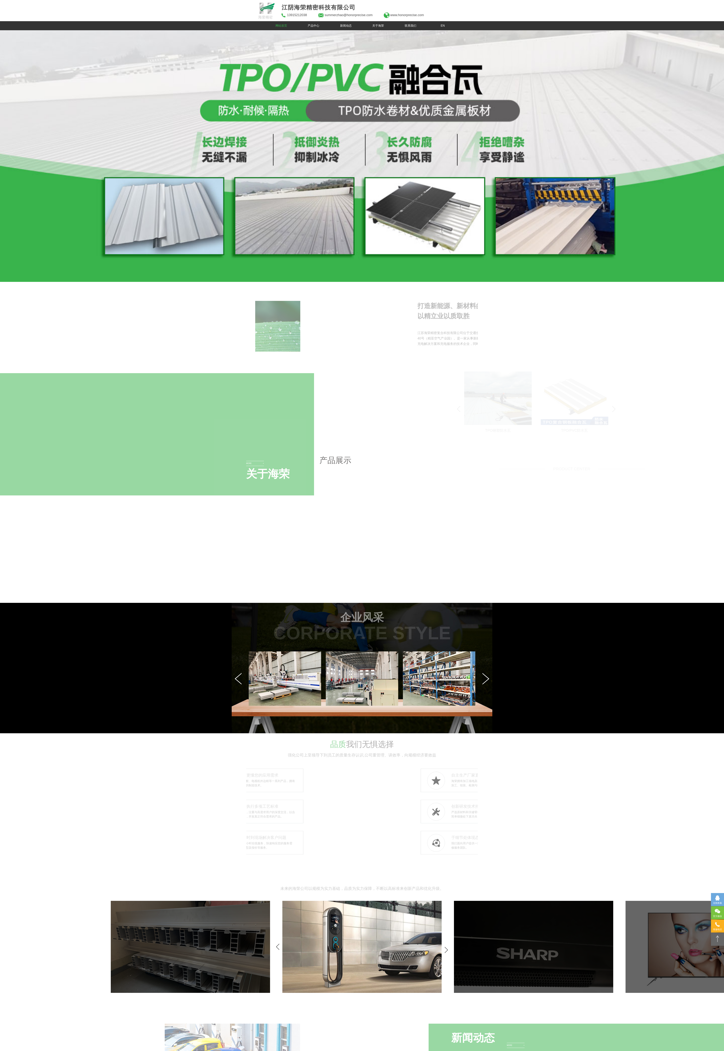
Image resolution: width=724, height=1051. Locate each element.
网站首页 (281, 25)
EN (443, 25)
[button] (12, 156)
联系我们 (410, 25)
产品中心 (313, 25)
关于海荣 (378, 25)
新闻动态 (346, 25)
